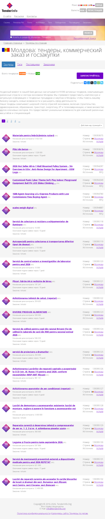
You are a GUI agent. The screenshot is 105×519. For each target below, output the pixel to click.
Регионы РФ (18, 22)
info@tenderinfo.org (55, 508)
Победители (60, 22)
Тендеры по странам (36, 42)
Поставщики (74, 22)
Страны (7, 22)
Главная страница (13, 42)
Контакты (32, 16)
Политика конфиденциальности (34, 513)
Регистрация (95, 10)
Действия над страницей (91, 125)
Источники (40, 22)
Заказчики (87, 22)
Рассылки (19, 16)
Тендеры (8, 64)
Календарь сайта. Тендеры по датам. (69, 513)
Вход (99, 5)
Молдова (98, 138)
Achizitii (99, 141)
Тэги (50, 22)
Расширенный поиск (85, 38)
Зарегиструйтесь (89, 75)
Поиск (29, 22)
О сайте (7, 16)
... (19, 120)
